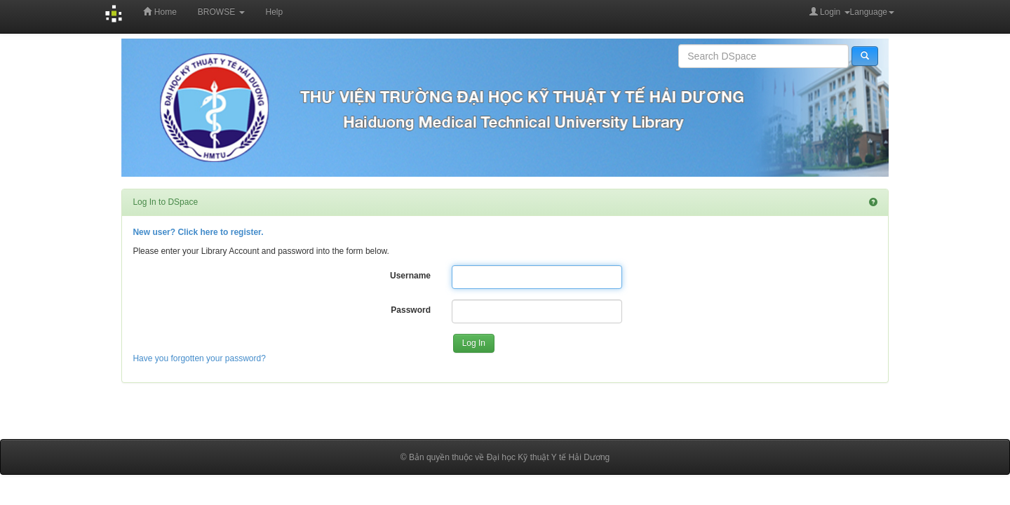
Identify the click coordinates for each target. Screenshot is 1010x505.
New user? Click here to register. (198, 232)
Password (411, 310)
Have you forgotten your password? (199, 358)
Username (410, 276)
